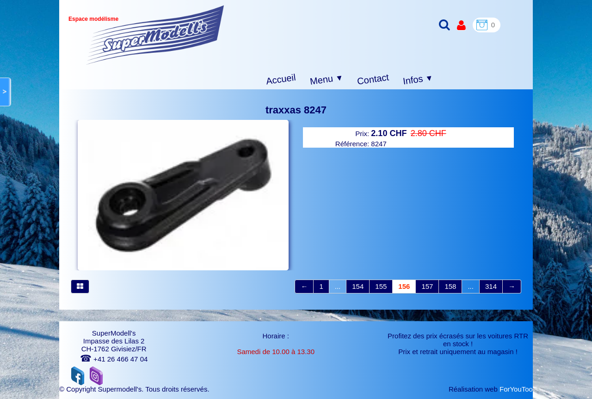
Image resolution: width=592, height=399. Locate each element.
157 (427, 286)
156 (404, 286)
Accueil (280, 79)
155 (381, 286)
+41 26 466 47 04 (114, 359)
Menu (326, 80)
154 (358, 286)
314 (491, 286)
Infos (418, 80)
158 (450, 286)
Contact (373, 79)
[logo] (155, 35)
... (338, 286)
